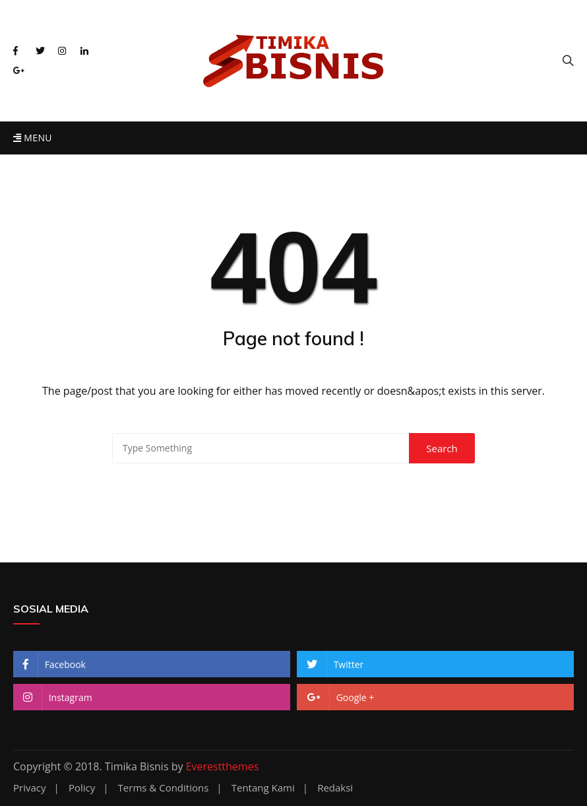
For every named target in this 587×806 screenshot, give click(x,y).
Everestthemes (222, 766)
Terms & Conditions (163, 788)
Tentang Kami (263, 788)
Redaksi (335, 788)
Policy (82, 788)
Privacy (29, 788)
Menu (32, 137)
